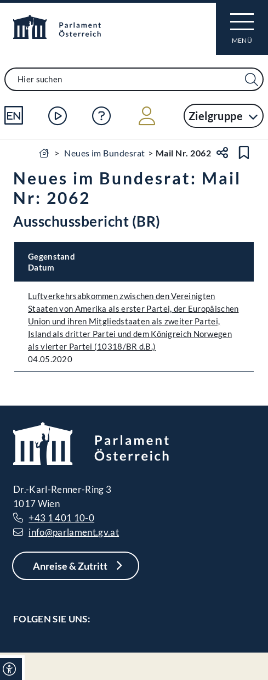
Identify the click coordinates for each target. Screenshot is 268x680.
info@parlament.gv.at (73, 532)
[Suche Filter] (251, 80)
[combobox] (134, 79)
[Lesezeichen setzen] (244, 152)
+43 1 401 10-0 (61, 518)
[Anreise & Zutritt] (75, 566)
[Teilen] (222, 152)
